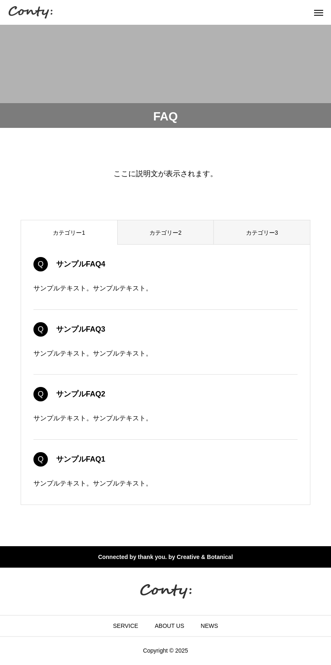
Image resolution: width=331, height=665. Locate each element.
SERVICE (125, 626)
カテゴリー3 (262, 232)
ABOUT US (169, 626)
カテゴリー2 (165, 232)
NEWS (209, 626)
